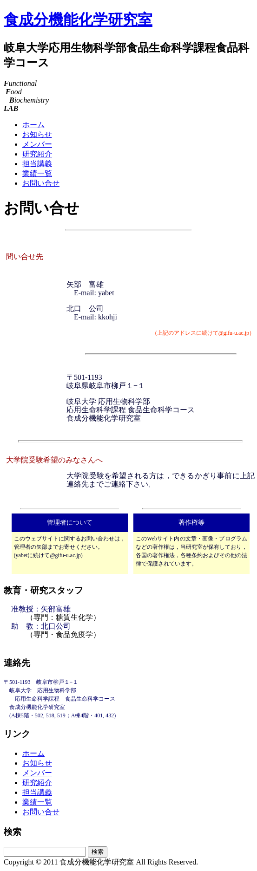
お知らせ (37, 134)
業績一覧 (37, 173)
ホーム (33, 125)
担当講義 (37, 164)
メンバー (37, 144)
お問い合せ (40, 183)
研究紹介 (37, 154)
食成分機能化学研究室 (78, 19)
